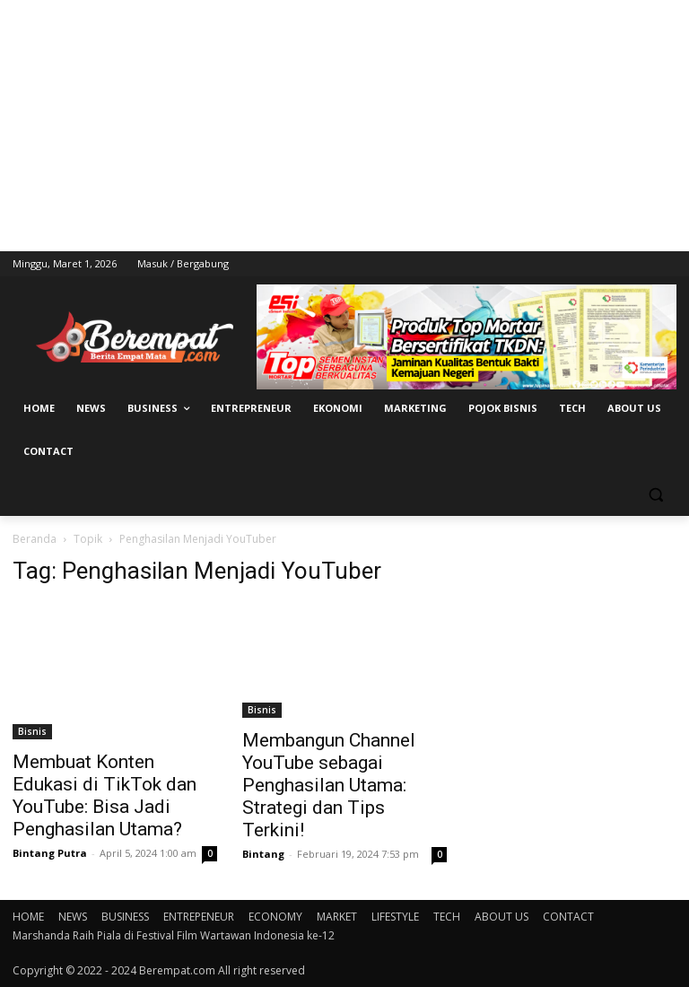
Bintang (263, 853)
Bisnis (32, 731)
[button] (655, 495)
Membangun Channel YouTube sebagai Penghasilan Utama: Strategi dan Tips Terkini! (328, 785)
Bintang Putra (50, 853)
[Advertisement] (344, 125)
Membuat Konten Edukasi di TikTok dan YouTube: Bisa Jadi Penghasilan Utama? (104, 795)
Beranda (35, 538)
